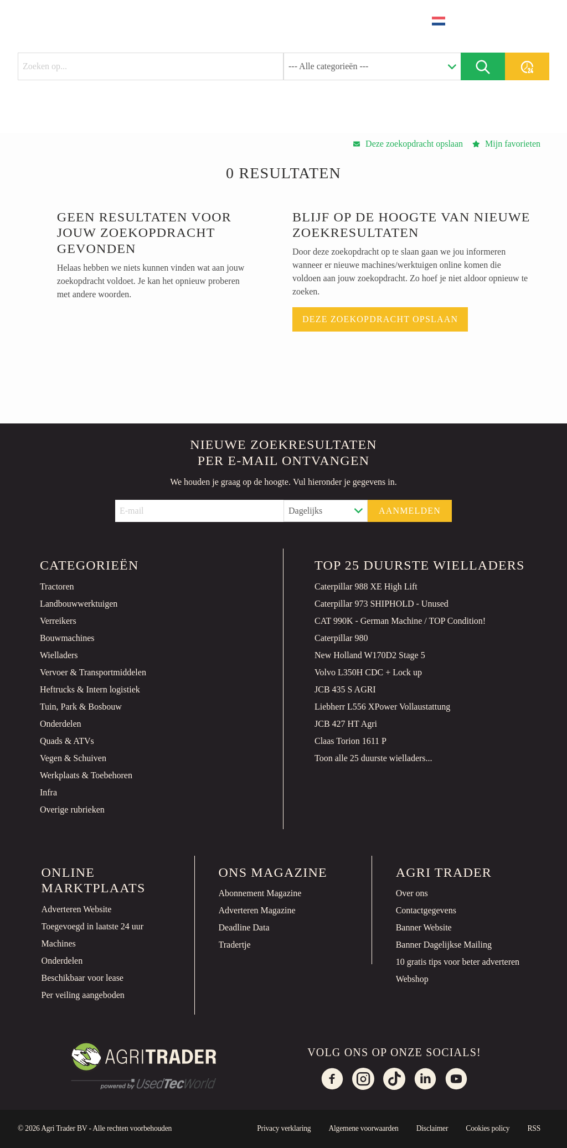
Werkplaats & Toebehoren (86, 775)
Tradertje (235, 944)
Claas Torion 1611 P (350, 741)
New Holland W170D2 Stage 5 (370, 655)
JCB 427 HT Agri (346, 723)
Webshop (412, 979)
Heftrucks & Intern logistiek (90, 689)
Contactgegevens (426, 910)
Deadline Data (244, 927)
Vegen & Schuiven (73, 758)
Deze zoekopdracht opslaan (380, 319)
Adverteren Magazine (257, 910)
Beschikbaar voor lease (82, 977)
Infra (48, 792)
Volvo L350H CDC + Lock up (368, 672)
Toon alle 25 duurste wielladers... (373, 758)
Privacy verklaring (284, 1128)
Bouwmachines (67, 638)
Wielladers (59, 655)
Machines (59, 943)
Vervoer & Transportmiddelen (93, 672)
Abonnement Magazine (260, 893)
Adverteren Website (77, 909)
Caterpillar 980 (341, 638)
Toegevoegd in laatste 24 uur (93, 926)
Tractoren (57, 586)
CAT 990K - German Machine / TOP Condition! (400, 620)
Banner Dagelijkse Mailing (444, 944)
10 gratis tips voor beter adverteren (457, 961)
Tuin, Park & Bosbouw (81, 706)
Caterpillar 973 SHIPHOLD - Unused (382, 603)
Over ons (412, 893)
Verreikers (58, 620)
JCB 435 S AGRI (345, 689)
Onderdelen (60, 723)
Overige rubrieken (72, 809)
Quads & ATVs (67, 741)
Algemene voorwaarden (363, 1128)
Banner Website (424, 927)
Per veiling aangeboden (83, 995)
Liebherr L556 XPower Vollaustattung (382, 706)
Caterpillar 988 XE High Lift (366, 586)
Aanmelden (410, 510)
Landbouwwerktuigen (78, 603)
